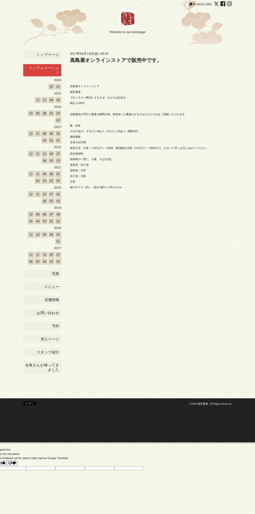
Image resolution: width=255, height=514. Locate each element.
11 (44, 100)
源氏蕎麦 (202, 403)
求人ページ (50, 339)
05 (51, 113)
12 (37, 100)
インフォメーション (44, 70)
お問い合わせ (48, 313)
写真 (55, 274)
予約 (55, 326)
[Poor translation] (12, 463)
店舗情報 (52, 300)
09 (37, 113)
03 (51, 86)
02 (58, 120)
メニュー (51, 287)
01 (58, 86)
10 (31, 113)
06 (58, 100)
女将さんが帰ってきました (42, 367)
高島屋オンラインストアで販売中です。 (116, 60)
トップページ (47, 55)
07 (58, 154)
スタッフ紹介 (48, 352)
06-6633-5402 (202, 4)
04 (44, 140)
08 (51, 100)
